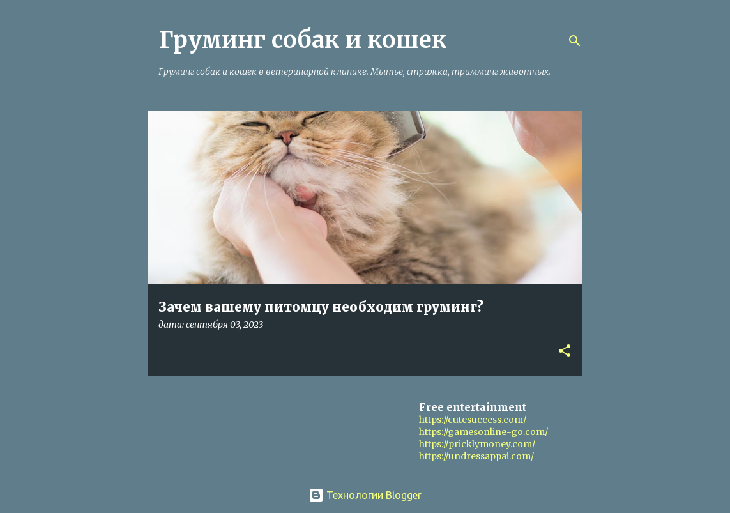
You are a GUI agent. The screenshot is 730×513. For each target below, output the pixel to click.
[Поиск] (574, 41)
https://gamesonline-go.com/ (483, 432)
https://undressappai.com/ (476, 456)
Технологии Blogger (365, 495)
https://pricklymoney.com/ (477, 444)
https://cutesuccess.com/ (472, 419)
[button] (564, 351)
